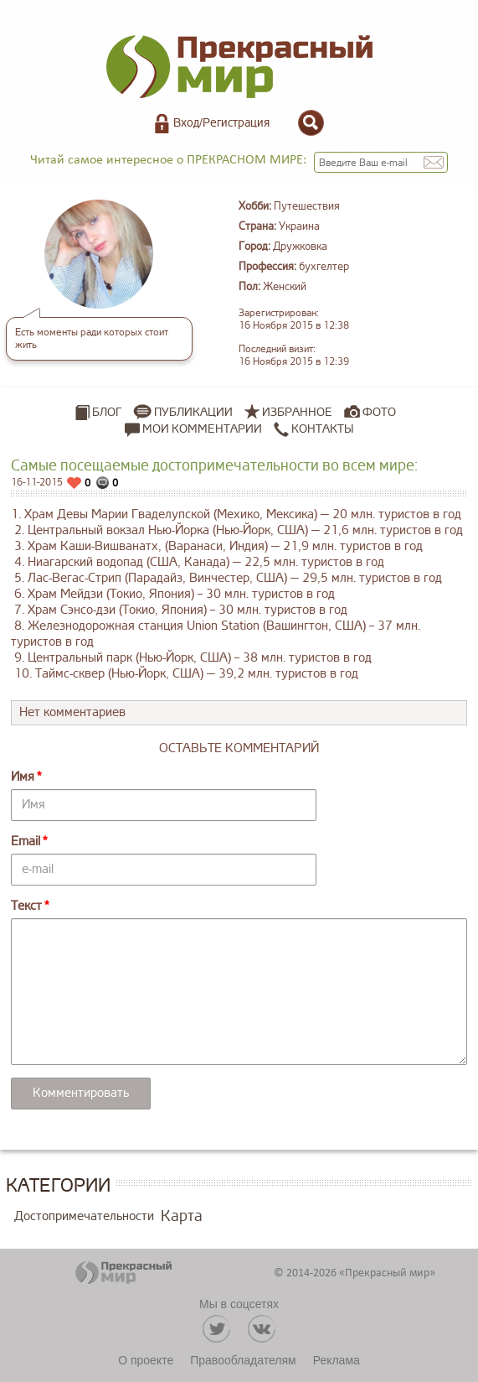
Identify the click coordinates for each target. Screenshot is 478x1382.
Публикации (193, 412)
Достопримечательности (84, 1216)
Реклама (336, 1360)
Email (25, 841)
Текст (26, 906)
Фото (379, 412)
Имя (22, 777)
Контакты (313, 429)
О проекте (145, 1360)
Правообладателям (243, 1360)
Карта (182, 1216)
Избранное (297, 412)
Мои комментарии (193, 429)
